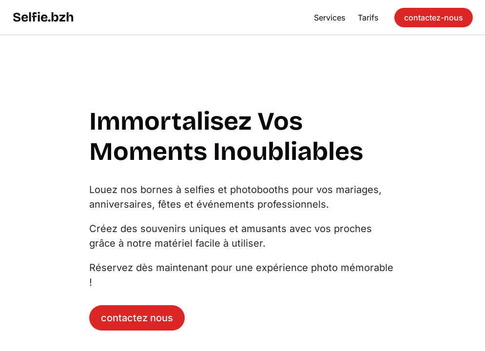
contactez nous (137, 318)
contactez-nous (433, 17)
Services (329, 17)
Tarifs (368, 17)
